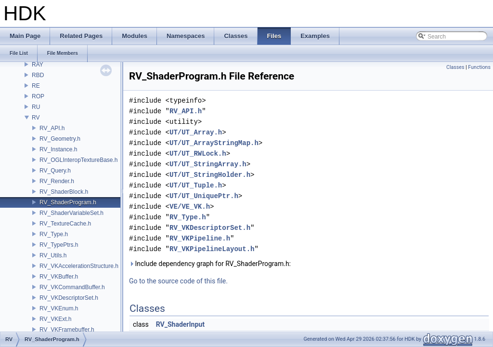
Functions (479, 67)
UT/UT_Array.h (195, 132)
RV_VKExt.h (55, 319)
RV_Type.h (53, 234)
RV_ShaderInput (180, 324)
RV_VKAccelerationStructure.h (78, 266)
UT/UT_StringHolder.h (209, 174)
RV (35, 117)
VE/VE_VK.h (189, 206)
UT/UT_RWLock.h (197, 153)
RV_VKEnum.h (58, 308)
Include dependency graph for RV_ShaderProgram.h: (210, 263)
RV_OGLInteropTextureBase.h (78, 160)
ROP (38, 96)
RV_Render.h (56, 181)
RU (36, 107)
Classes (455, 67)
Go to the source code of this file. (178, 281)
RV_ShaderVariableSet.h (71, 213)
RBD (38, 75)
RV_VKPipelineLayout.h (211, 249)
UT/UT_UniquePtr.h (203, 195)
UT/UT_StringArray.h (207, 164)
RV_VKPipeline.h (199, 238)
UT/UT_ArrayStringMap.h (214, 142)
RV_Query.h (55, 170)
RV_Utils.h (52, 255)
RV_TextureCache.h (65, 223)
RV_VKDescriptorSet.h (68, 297)
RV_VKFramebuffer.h (66, 329)
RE (36, 85)
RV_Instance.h (58, 149)
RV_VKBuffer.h (58, 276)
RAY (37, 64)
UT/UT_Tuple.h (195, 185)
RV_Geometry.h (59, 138)
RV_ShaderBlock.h (63, 191)
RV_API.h (52, 128)
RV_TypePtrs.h (58, 244)
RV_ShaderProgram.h (67, 202)
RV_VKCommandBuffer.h (72, 287)
